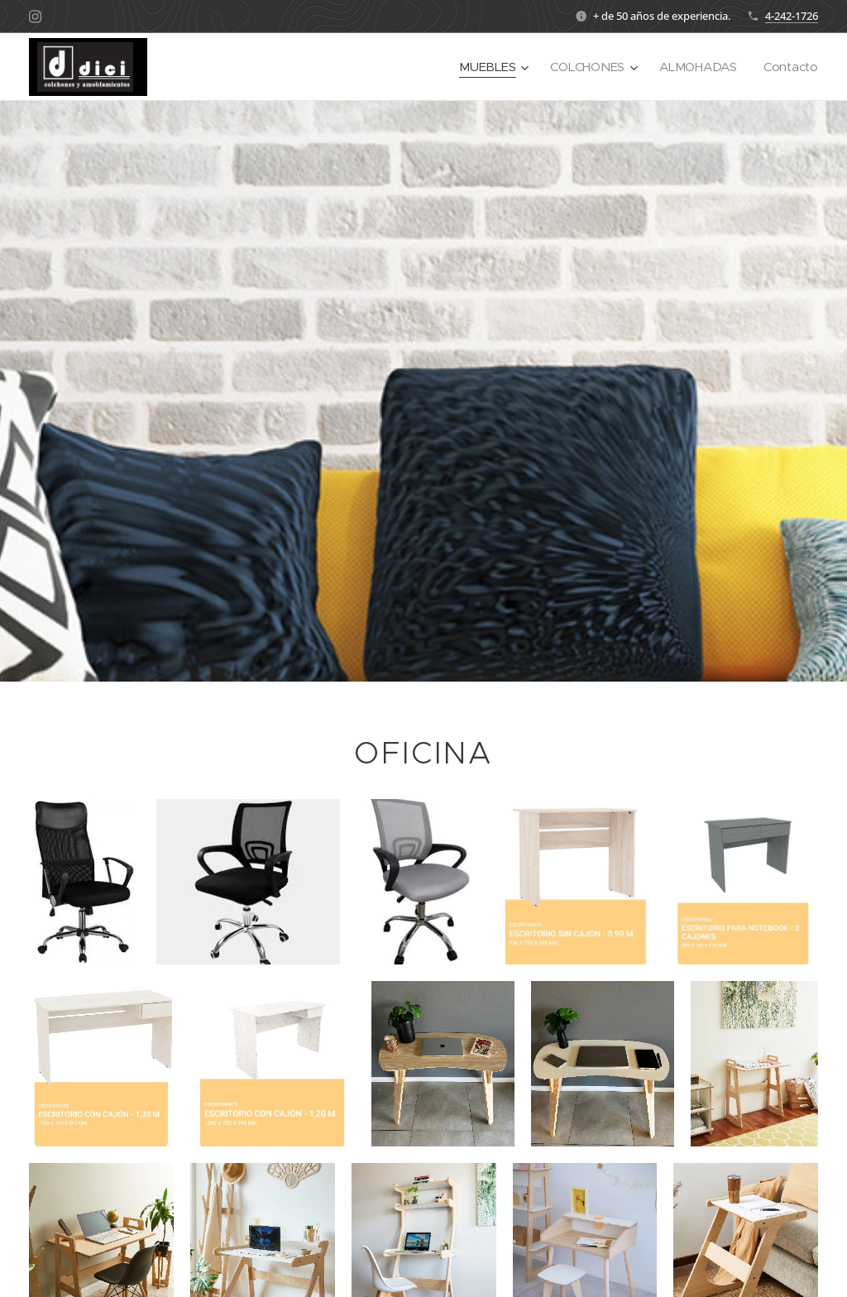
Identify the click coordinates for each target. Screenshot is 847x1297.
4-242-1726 (791, 15)
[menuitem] (490, 67)
